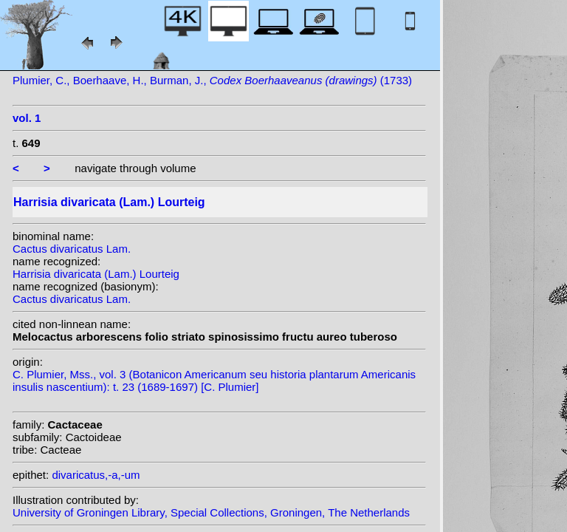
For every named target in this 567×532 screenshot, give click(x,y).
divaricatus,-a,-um (96, 474)
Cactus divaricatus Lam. (72, 248)
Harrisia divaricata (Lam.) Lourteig (96, 273)
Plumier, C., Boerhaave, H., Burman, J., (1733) (212, 80)
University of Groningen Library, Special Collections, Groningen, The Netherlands (211, 512)
